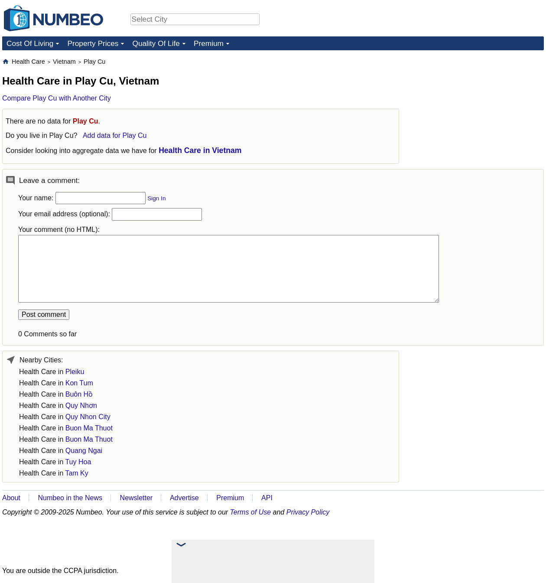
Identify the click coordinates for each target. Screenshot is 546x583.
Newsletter (136, 498)
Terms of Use (250, 512)
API (267, 498)
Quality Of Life (155, 43)
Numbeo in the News (70, 498)
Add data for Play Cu (115, 135)
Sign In (156, 198)
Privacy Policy (308, 512)
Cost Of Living (29, 43)
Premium (209, 43)
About (11, 498)
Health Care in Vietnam (200, 150)
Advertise (184, 498)
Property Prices (92, 43)
